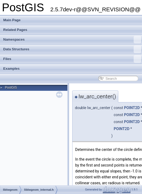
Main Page (11, 20)
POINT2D (132, 108)
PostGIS (11, 87)
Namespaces (72, 39)
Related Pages (15, 30)
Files (72, 59)
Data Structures (72, 49)
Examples (11, 69)
